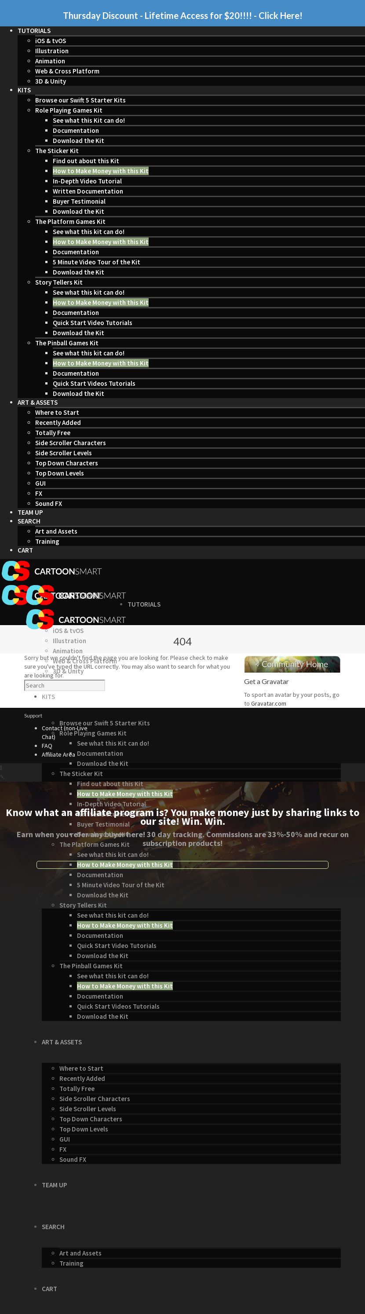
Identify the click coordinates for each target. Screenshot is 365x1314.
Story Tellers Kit (59, 282)
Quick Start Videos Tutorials (94, 383)
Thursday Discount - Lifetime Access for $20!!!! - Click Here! (183, 15)
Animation (50, 61)
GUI (40, 483)
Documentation (76, 130)
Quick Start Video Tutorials (92, 322)
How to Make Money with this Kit (101, 171)
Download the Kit (78, 140)
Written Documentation (88, 191)
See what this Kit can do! (89, 120)
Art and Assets (56, 531)
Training (47, 541)
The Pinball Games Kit (67, 343)
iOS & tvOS (50, 41)
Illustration (52, 51)
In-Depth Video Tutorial (87, 181)
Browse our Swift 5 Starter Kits (80, 100)
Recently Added (58, 422)
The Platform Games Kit (70, 221)
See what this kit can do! (88, 231)
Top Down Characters (66, 463)
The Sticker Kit (57, 150)
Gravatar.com (268, 703)
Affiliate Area (58, 754)
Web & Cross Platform (67, 71)
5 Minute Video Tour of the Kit (96, 262)
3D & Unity (50, 81)
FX (38, 493)
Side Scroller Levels (63, 453)
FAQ (47, 746)
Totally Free (52, 432)
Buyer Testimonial (79, 201)
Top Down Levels (59, 473)
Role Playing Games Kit (68, 110)
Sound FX (48, 503)
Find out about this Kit (86, 161)
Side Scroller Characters (70, 443)
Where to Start (57, 412)
